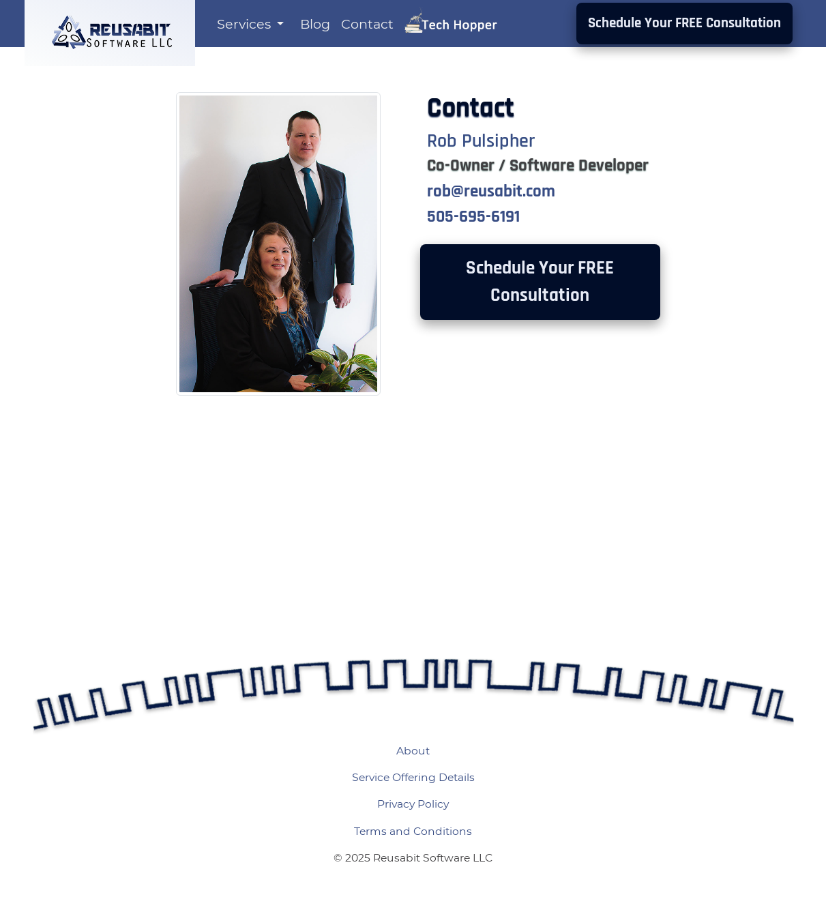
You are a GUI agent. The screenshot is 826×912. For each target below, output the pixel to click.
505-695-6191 (473, 217)
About (413, 750)
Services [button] (245, 24)
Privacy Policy (413, 803)
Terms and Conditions (413, 831)
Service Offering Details (413, 777)
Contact (367, 24)
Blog (315, 24)
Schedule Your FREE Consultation (684, 23)
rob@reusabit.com (491, 192)
